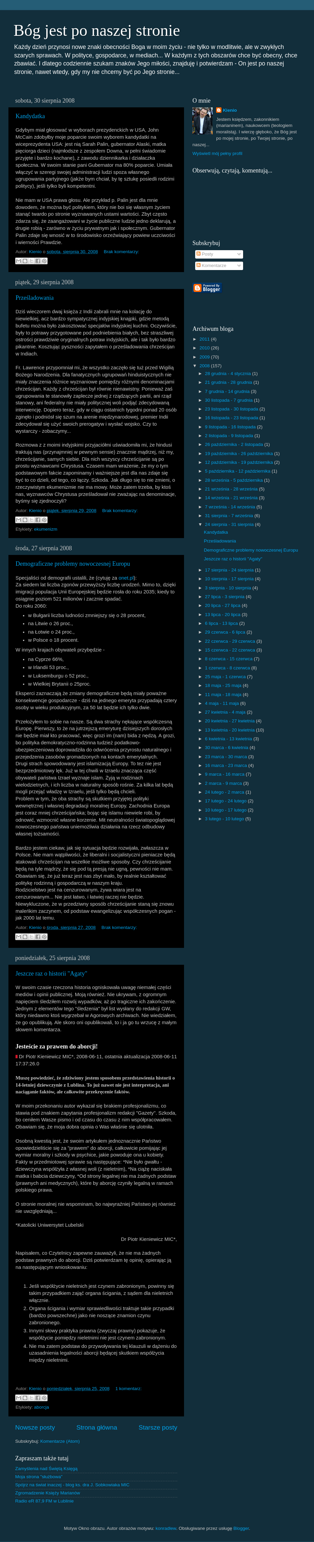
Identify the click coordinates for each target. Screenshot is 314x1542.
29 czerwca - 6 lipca (225, 632)
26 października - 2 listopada (234, 444)
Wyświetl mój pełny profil (217, 153)
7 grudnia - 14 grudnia (228, 391)
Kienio (230, 110)
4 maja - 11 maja (222, 703)
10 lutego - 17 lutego (226, 810)
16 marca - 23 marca (226, 765)
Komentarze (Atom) (60, 1441)
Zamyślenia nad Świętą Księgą (46, 1468)
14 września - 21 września (232, 497)
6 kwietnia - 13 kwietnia (229, 738)
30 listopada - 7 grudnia (229, 400)
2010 (205, 347)
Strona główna (96, 1427)
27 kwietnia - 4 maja (226, 712)
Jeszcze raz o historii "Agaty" (51, 973)
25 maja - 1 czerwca (226, 676)
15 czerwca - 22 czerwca (230, 650)
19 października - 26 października (239, 453)
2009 (205, 357)
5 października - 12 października (238, 471)
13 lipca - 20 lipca (223, 614)
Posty (205, 254)
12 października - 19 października (239, 462)
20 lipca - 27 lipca (223, 605)
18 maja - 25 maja (224, 685)
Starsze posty (158, 1427)
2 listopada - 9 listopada (229, 435)
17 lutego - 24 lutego (226, 800)
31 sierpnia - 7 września (229, 515)
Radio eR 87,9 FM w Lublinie (44, 1501)
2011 (205, 339)
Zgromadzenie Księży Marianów (47, 1492)
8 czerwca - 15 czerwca (229, 658)
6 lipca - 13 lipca (222, 623)
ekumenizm (45, 529)
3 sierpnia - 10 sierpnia (228, 587)
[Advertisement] (271, 298)
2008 (205, 365)
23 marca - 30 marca (226, 756)
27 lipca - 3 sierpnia (225, 596)
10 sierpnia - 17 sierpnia (230, 578)
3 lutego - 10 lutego (225, 818)
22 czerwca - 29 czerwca (230, 641)
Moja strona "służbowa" (38, 1476)
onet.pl (126, 578)
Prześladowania (35, 297)
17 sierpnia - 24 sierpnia (230, 570)
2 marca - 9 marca (224, 783)
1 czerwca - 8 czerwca (228, 667)
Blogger (241, 1528)
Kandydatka (30, 116)
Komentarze (212, 265)
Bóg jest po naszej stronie (97, 30)
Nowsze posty (35, 1427)
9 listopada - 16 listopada (231, 426)
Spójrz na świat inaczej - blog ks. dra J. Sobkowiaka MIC (72, 1484)
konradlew (166, 1528)
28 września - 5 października (234, 480)
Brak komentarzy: (121, 251)
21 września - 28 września (232, 488)
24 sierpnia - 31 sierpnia (230, 524)
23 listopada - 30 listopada (232, 408)
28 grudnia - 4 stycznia (228, 373)
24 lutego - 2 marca (225, 792)
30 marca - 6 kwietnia (227, 747)
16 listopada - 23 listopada (232, 417)
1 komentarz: (128, 1388)
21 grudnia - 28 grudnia (229, 382)
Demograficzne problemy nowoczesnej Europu (73, 563)
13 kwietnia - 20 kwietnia (230, 730)
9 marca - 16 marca (225, 774)
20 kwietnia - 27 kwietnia (230, 720)
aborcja (41, 1407)
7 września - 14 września (230, 506)
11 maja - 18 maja (224, 694)
